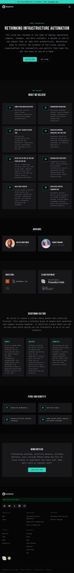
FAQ (27, 553)
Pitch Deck (30, 549)
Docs (28, 540)
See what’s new (53, 2)
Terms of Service (26, 569)
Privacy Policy (38, 569)
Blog (28, 537)
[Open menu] (69, 7)
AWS (3, 516)
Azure (4, 519)
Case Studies (31, 543)
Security (49, 569)
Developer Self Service (59, 516)
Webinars (29, 546)
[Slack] (4, 506)
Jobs (3, 537)
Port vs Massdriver (33, 525)
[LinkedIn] (19, 506)
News (3, 540)
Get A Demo (45, 59)
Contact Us (6, 543)
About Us (5, 533)
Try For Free (30, 59)
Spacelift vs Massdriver (35, 522)
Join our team (37, 470)
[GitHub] (24, 506)
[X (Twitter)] (14, 506)
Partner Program (56, 519)
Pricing (29, 533)
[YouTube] (9, 506)
